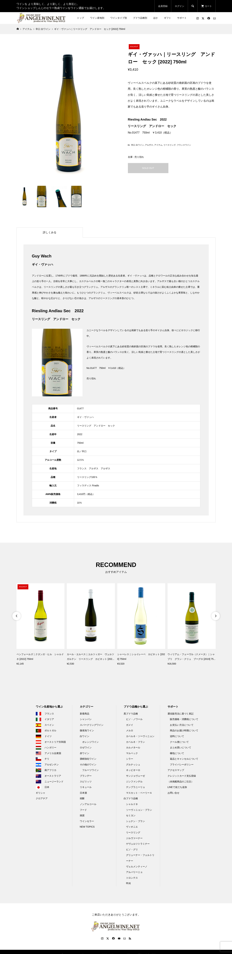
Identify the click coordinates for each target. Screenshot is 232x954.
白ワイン (84, 736)
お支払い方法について (182, 725)
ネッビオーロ (133, 770)
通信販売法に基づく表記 (181, 713)
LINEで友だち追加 (177, 787)
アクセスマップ (176, 770)
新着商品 (84, 713)
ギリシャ (40, 792)
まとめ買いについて (180, 747)
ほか (155, 18)
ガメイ (129, 725)
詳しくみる (49, 232)
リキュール (86, 787)
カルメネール (133, 747)
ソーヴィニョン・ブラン (139, 810)
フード (83, 810)
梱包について (177, 753)
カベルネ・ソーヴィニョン (140, 736)
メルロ (129, 730)
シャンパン (86, 719)
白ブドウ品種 (131, 798)
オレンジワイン (90, 742)
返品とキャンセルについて (184, 758)
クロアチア (42, 798)
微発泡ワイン (87, 730)
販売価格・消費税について (184, 719)
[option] (41, 624)
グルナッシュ (133, 764)
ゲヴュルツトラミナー (138, 843)
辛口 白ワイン (137, 145)
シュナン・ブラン (135, 821)
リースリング (169, 145)
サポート (182, 18)
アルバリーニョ (134, 872)
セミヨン (130, 815)
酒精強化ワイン (88, 758)
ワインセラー (87, 821)
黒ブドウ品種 (131, 713)
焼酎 (82, 798)
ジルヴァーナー (134, 838)
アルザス (149, 145)
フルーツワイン (90, 770)
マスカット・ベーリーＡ (139, 792)
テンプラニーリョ (135, 787)
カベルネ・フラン (135, 742)
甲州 (128, 883)
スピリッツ (86, 781)
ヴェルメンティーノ (136, 866)
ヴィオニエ (132, 826)
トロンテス (132, 877)
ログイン (179, 6)
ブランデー (86, 775)
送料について (177, 736)
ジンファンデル (134, 781)
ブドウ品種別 (140, 18)
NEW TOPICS (87, 826)
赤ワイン (84, 753)
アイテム (158, 145)
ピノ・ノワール (134, 719)
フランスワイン (184, 145)
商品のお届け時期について (184, 730)
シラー (129, 758)
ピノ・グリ (132, 849)
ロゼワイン (86, 747)
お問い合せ (173, 792)
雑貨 (82, 815)
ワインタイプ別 (118, 18)
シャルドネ (132, 804)
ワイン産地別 (97, 18)
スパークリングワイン (91, 725)
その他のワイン (88, 764)
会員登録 (163, 6)
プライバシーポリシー (182, 764)
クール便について (179, 742)
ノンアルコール (88, 804)
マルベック (132, 753)
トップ (80, 18)
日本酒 (83, 792)
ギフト (167, 18)
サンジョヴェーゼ (135, 775)
